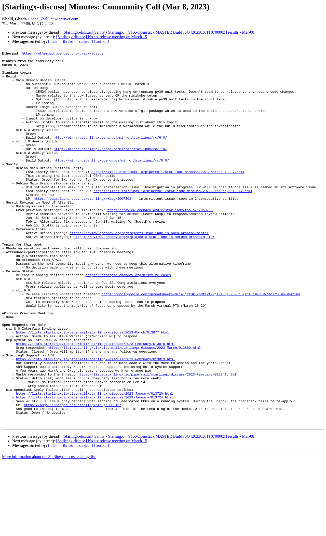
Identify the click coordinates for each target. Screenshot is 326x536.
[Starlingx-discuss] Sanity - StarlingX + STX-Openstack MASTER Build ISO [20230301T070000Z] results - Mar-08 (158, 32)
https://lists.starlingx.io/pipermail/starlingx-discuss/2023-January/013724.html (94, 466)
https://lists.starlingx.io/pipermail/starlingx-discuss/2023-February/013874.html (172, 219)
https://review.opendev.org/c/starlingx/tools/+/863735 (159, 242)
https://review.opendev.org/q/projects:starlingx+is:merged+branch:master (144, 274)
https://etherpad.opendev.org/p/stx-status (62, 54)
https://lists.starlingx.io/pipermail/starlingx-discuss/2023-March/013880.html (124, 407)
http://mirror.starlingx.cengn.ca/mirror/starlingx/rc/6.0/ (110, 155)
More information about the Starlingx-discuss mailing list (49, 531)
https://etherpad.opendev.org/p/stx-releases (128, 320)
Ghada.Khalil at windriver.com (53, 19)
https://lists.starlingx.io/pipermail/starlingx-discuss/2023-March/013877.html (92, 388)
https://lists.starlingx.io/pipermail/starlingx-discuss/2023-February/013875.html (95, 402)
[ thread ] (68, 41)
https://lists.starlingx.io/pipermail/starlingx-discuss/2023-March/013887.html (167, 196)
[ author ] (101, 41)
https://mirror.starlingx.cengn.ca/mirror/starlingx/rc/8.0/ (111, 182)
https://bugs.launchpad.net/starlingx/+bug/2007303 (82, 228)
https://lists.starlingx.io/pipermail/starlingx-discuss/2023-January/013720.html (94, 462)
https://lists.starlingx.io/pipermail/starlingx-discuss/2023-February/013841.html (156, 439)
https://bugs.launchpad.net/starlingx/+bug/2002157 (72, 476)
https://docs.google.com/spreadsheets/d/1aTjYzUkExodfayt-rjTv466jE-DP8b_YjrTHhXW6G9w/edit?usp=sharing (200, 343)
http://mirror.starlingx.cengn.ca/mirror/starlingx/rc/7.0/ (110, 168)
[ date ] (54, 41)
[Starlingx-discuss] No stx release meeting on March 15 (101, 37)
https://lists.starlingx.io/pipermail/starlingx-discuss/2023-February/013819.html (95, 421)
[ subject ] (85, 41)
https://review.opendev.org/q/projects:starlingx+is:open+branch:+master (139, 269)
